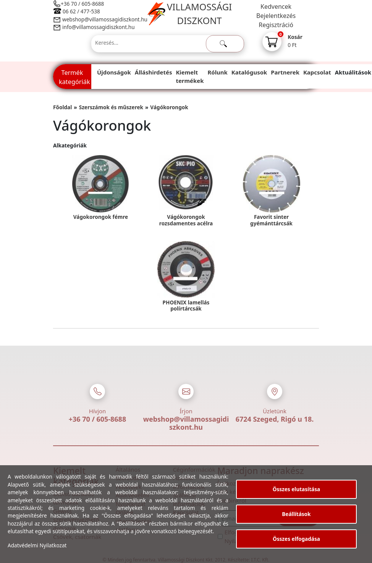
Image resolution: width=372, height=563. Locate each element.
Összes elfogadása (296, 538)
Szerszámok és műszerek (111, 107)
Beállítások (296, 514)
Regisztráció (276, 25)
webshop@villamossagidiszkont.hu (104, 19)
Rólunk (218, 72)
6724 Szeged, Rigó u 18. (275, 419)
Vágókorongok (169, 107)
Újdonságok (114, 72)
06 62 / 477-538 (81, 11)
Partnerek (285, 72)
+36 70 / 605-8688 (82, 3)
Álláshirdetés (153, 72)
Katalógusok (249, 72)
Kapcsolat (317, 72)
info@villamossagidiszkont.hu (98, 27)
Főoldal (62, 107)
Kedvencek (275, 6)
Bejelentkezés (276, 15)
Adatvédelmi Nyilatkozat (37, 545)
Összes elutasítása (296, 489)
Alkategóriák (70, 145)
